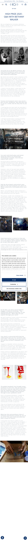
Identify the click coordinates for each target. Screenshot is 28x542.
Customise (14, 284)
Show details (19, 275)
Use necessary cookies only (13, 288)
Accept (14, 279)
